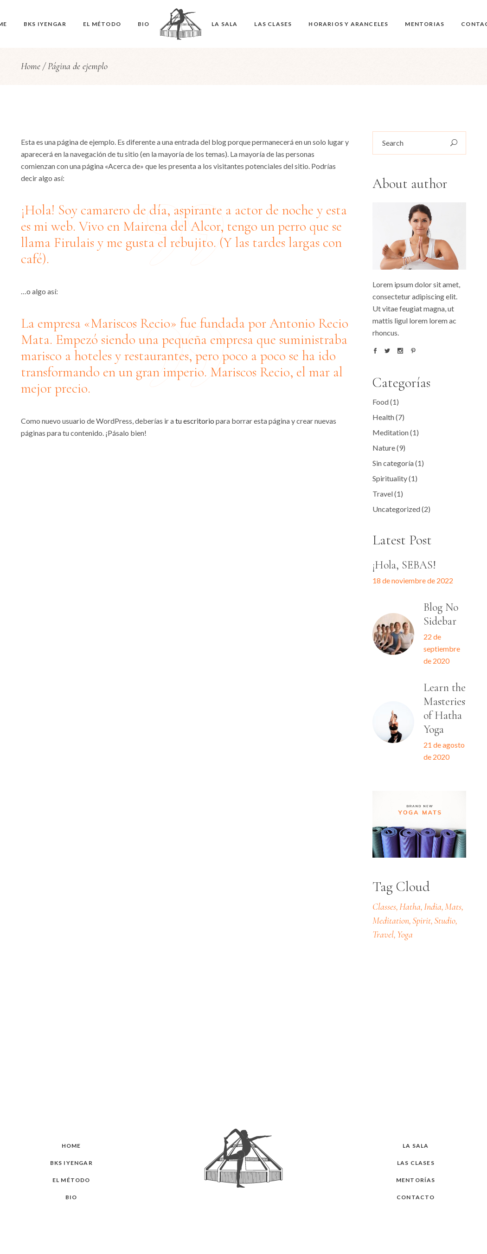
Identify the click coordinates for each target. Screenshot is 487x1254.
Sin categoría (393, 463)
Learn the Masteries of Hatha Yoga (444, 708)
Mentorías (416, 1179)
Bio (71, 1197)
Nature (383, 447)
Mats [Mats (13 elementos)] (453, 906)
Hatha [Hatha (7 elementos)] (410, 906)
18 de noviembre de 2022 (412, 580)
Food (380, 401)
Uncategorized (396, 508)
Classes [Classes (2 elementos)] (384, 906)
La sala (416, 1145)
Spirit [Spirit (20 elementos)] (421, 920)
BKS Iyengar (71, 1162)
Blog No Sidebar (440, 614)
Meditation (390, 432)
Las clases (416, 1162)
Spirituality (389, 478)
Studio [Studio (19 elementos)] (444, 920)
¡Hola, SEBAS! (404, 565)
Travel (382, 493)
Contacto (416, 1197)
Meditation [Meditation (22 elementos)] (390, 920)
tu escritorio (194, 420)
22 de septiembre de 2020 (441, 648)
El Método (71, 1179)
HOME (71, 1145)
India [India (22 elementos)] (433, 906)
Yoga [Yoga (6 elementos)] (405, 934)
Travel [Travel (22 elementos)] (383, 934)
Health (383, 417)
